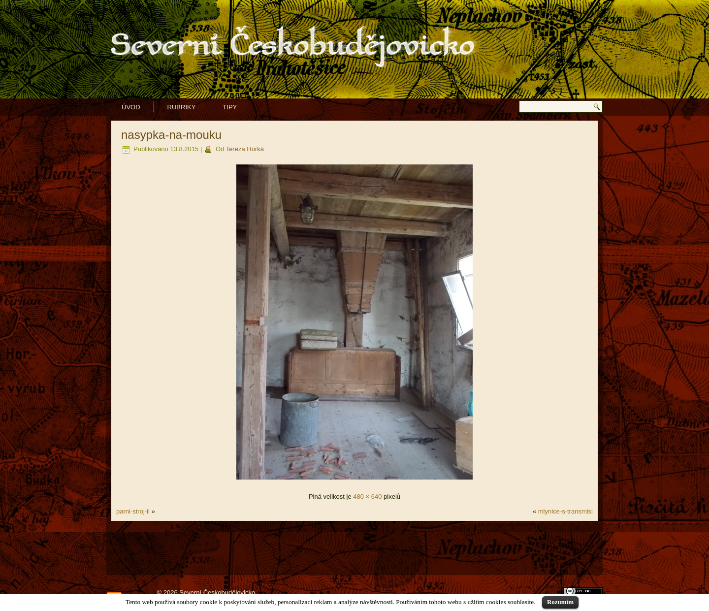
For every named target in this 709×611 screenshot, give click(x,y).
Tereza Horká (245, 149)
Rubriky (181, 107)
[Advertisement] (354, 548)
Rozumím (560, 602)
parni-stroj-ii (133, 511)
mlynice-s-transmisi (565, 511)
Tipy (230, 107)
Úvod (131, 107)
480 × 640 (367, 496)
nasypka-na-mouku (171, 134)
